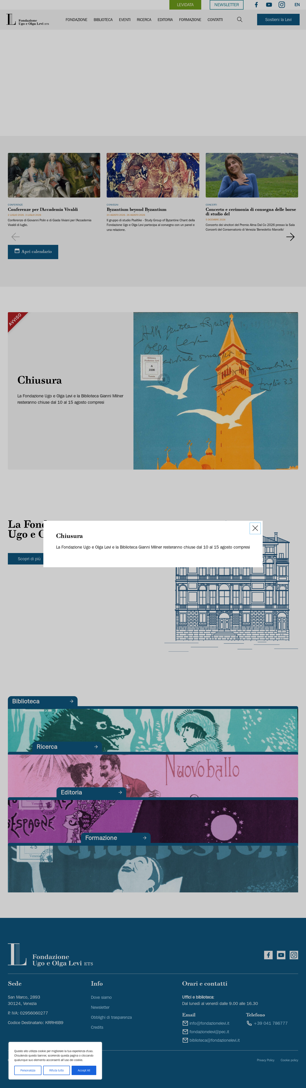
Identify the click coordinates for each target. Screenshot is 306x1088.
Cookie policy (289, 1060)
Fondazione (76, 19)
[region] (55, 1061)
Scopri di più (29, 558)
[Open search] (240, 19)
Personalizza (27, 1070)
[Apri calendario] (33, 252)
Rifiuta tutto (56, 1070)
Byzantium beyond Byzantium (136, 210)
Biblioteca (103, 19)
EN (297, 4)
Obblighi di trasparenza (111, 1017)
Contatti (215, 19)
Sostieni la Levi (278, 19)
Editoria (165, 19)
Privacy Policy (265, 1060)
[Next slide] (290, 237)
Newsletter (226, 4)
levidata (185, 4)
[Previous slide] (15, 237)
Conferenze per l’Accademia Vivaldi (43, 210)
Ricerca (144, 19)
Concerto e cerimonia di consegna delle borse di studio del (251, 212)
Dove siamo (101, 997)
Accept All (84, 1070)
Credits (97, 1027)
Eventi (124, 19)
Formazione (190, 19)
